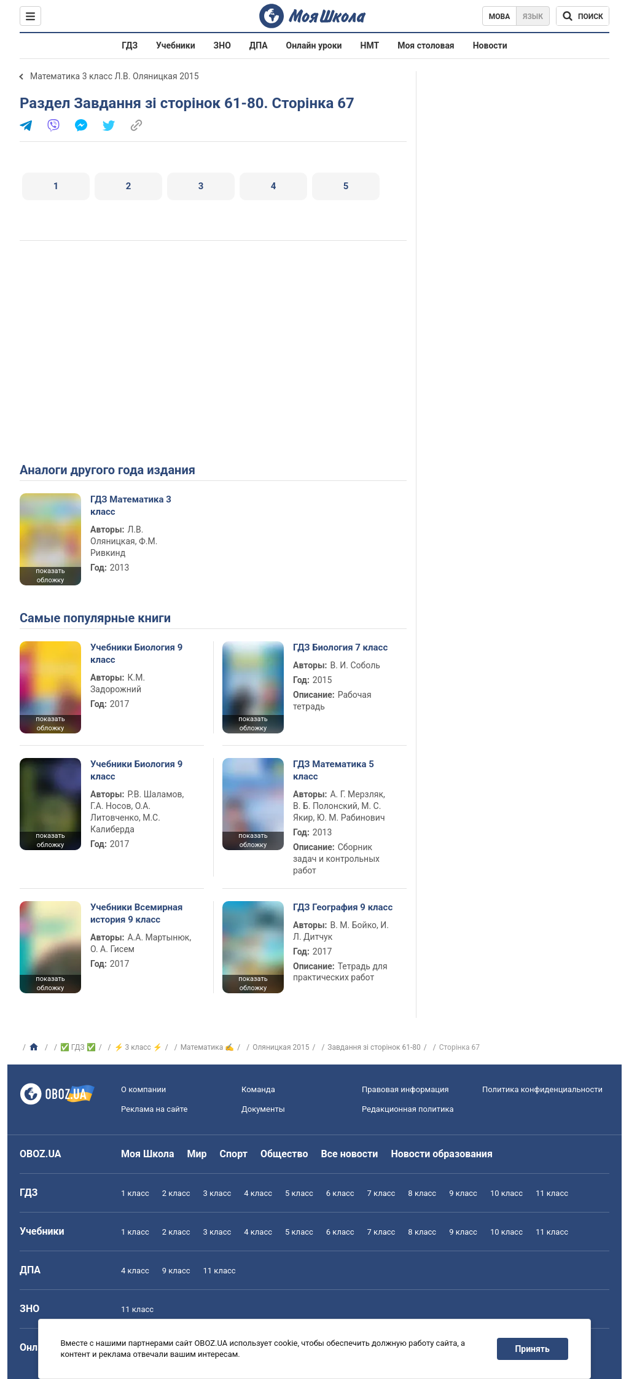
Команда (258, 1089)
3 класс (217, 1193)
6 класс (340, 1193)
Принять (532, 1349)
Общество (284, 1154)
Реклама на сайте (154, 1109)
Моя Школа (147, 1154)
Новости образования (441, 1154)
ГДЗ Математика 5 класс (333, 770)
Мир (197, 1154)
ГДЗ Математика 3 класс (130, 505)
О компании (143, 1089)
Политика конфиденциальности (542, 1089)
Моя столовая (426, 45)
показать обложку (50, 575)
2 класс (176, 1193)
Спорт (234, 1154)
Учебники (175, 45)
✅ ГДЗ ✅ (78, 1047)
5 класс (299, 1193)
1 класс (135, 1193)
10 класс (506, 1193)
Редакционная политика (408, 1109)
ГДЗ (130, 45)
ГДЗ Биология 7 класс (340, 647)
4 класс (258, 1193)
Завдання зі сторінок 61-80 (374, 1047)
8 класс (422, 1193)
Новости (490, 45)
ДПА (258, 45)
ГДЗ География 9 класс (343, 907)
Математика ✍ (208, 1047)
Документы (263, 1109)
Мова (499, 16)
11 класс (552, 1193)
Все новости (349, 1154)
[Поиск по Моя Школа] (583, 16)
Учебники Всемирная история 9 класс (136, 913)
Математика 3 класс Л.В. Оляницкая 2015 (114, 76)
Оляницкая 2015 (280, 1047)
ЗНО (222, 45)
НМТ (370, 45)
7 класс (381, 1193)
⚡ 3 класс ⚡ (138, 1047)
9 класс (463, 1193)
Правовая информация (405, 1089)
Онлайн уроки (314, 45)
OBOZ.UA (40, 1154)
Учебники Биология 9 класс (136, 653)
